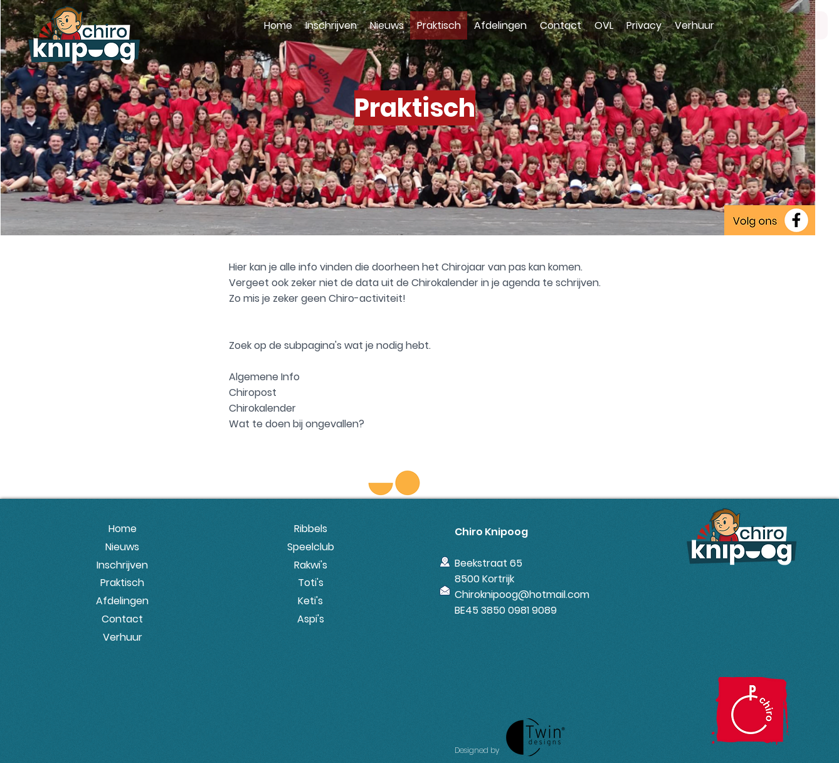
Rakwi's (310, 565)
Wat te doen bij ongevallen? (296, 424)
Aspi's (310, 619)
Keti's (310, 601)
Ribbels (310, 528)
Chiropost (253, 392)
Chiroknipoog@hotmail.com (522, 594)
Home (122, 528)
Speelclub (310, 547)
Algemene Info (264, 377)
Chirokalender (262, 408)
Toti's (311, 582)
